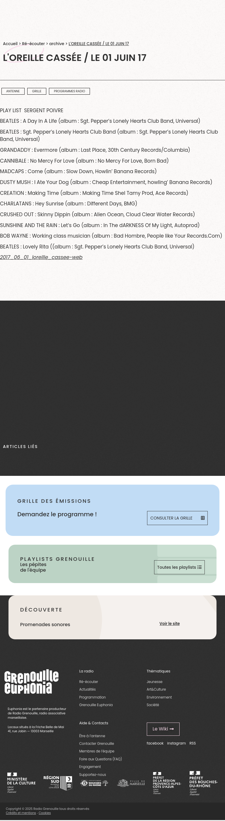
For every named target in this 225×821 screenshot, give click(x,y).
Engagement (90, 766)
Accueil (10, 44)
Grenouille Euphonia (95, 705)
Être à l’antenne (92, 736)
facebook (155, 743)
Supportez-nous (92, 774)
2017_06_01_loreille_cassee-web (41, 257)
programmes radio (69, 91)
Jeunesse (155, 681)
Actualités (87, 689)
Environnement (159, 697)
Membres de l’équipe (96, 751)
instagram (176, 743)
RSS (193, 743)
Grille (37, 91)
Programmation (92, 697)
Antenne (13, 91)
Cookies (45, 813)
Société (153, 705)
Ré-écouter (33, 44)
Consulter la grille (177, 518)
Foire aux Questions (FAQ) (100, 759)
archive (56, 44)
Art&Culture (156, 689)
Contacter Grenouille (96, 743)
